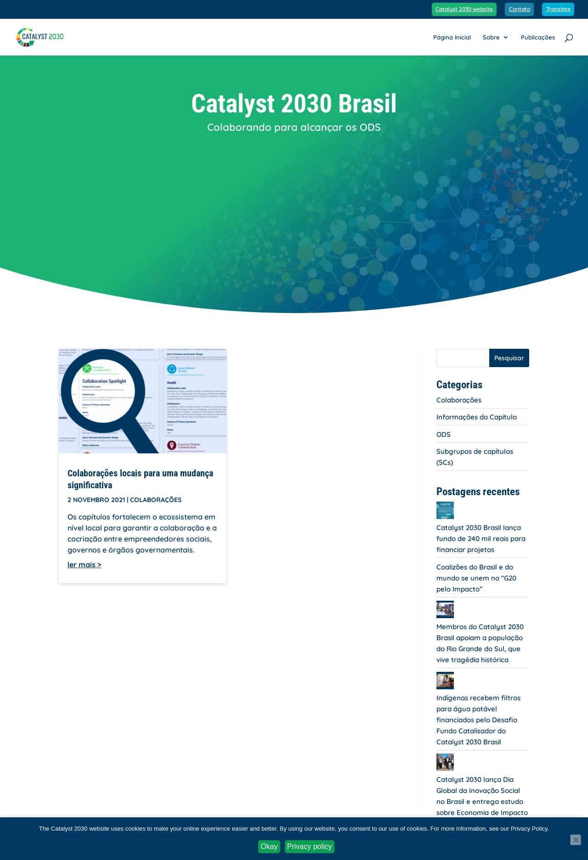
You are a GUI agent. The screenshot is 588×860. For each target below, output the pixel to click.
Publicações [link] (538, 37)
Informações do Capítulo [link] (476, 417)
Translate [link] (558, 9)
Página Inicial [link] (452, 37)
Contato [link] (519, 9)
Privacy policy (309, 846)
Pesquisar (509, 358)
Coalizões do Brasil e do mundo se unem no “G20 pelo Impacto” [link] (476, 578)
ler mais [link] (82, 564)
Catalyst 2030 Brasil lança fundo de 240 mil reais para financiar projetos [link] (481, 538)
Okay (268, 846)
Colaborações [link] (155, 500)
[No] (575, 839)
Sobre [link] (491, 37)
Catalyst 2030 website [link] (464, 9)
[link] (45, 36)
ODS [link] (443, 434)
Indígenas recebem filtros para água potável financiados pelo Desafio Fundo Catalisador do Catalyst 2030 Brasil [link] (478, 719)
